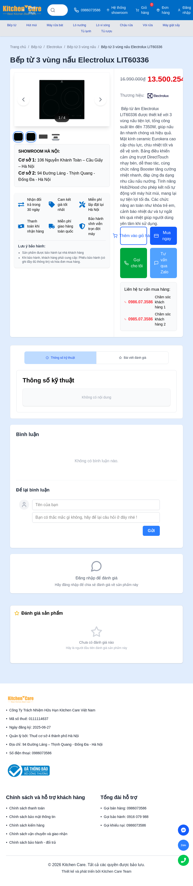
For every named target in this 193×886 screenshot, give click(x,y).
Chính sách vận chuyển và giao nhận (38, 834)
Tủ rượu (106, 31)
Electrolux (54, 47)
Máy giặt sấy (171, 25)
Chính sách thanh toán (27, 808)
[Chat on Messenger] (183, 830)
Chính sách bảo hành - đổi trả (32, 842)
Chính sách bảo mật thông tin (32, 817)
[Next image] (100, 99)
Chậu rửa (126, 25)
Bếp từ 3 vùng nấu (81, 47)
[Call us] (183, 860)
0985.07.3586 (140, 319)
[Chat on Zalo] (183, 845)
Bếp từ (11, 25)
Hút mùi (31, 25)
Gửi (151, 531)
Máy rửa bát (55, 25)
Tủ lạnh (86, 31)
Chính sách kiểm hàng (26, 825)
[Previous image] (23, 99)
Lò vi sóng (103, 25)
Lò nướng (79, 25)
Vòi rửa (148, 25)
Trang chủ (18, 47)
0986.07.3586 (140, 302)
